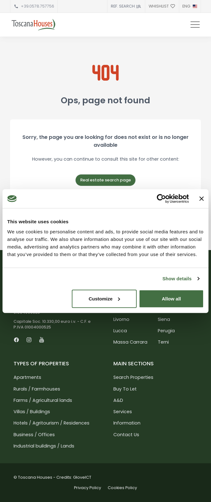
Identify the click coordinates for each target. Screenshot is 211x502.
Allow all (171, 298)
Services (122, 411)
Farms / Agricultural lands (43, 400)
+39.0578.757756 (37, 6)
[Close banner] (201, 199)
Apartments (27, 377)
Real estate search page (105, 180)
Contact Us (126, 434)
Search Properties (133, 377)
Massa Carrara (130, 342)
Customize (104, 298)
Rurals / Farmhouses (37, 389)
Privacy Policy (87, 487)
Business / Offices (34, 434)
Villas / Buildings (32, 411)
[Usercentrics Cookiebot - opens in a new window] (161, 198)
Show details (177, 278)
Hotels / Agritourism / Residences (51, 423)
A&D (118, 400)
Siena (164, 319)
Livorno (121, 319)
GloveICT (82, 477)
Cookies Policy (122, 487)
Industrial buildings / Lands (44, 446)
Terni (163, 342)
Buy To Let (125, 389)
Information (126, 423)
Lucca (120, 331)
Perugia (166, 331)
